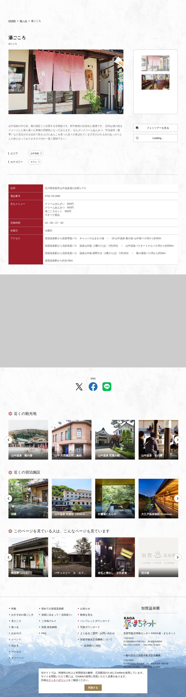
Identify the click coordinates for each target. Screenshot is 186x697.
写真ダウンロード (88, 627)
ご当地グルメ (47, 621)
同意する (93, 687)
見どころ (14, 621)
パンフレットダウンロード (93, 621)
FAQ (42, 633)
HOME (12, 21)
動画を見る (85, 615)
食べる (23, 21)
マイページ (16, 658)
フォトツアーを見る (152, 127)
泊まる (13, 646)
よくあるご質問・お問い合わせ (96, 633)
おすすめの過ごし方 (21, 615)
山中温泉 (36, 153)
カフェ (35, 162)
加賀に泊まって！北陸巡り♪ (55, 615)
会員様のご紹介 (90, 645)
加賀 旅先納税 (47, 627)
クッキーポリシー (58, 680)
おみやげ (14, 633)
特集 (12, 609)
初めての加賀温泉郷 (51, 609)
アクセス (14, 652)
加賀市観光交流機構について (94, 640)
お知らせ (83, 609)
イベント (14, 640)
